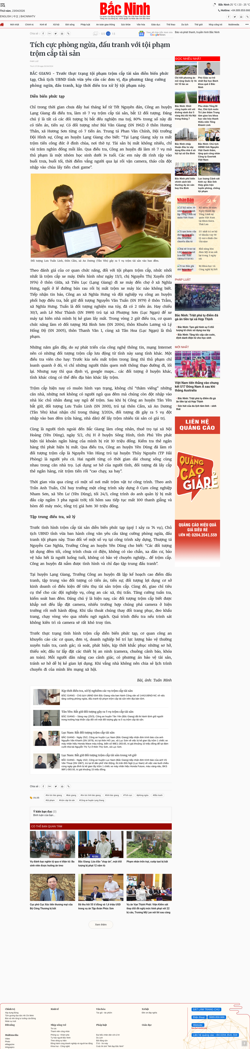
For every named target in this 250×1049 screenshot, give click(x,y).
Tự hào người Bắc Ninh (61, 1038)
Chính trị (10, 1009)
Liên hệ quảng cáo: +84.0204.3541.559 (215, 1035)
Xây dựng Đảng (11, 1013)
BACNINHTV (28, 16)
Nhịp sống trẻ (58, 1025)
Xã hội (145, 1009)
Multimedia (11, 1035)
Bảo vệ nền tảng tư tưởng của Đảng (20, 1018)
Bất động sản (102, 1040)
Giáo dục (147, 1025)
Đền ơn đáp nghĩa (149, 1013)
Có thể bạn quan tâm (46, 826)
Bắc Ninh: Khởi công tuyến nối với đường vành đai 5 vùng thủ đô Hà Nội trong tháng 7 (185, 112)
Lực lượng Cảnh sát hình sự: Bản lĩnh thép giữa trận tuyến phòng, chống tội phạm (209, 185)
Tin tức (54, 1028)
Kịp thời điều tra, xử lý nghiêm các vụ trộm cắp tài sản (97, 691)
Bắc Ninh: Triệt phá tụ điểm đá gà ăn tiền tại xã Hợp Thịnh (196, 400)
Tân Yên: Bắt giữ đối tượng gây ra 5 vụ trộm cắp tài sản (97, 711)
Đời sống (10, 1025)
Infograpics (9, 1047)
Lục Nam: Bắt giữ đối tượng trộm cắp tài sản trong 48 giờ (98, 755)
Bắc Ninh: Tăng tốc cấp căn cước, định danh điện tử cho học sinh (195, 336)
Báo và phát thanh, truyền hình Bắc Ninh (197, 32)
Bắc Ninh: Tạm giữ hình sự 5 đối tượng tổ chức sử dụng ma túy (195, 329)
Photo (7, 1041)
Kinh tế (55, 1009)
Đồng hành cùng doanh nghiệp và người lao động (72, 1043)
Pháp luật (101, 1025)
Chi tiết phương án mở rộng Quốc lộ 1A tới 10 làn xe (186, 81)
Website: (198, 1025)
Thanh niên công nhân (60, 1031)
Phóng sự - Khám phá (60, 1035)
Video (7, 1039)
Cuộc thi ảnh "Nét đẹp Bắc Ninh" (110, 1046)
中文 (15, 16)
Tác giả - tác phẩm (104, 1013)
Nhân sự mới (10, 1021)
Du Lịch (99, 1038)
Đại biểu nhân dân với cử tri (108, 1035)
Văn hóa (100, 1009)
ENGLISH (5, 16)
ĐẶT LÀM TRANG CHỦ (206, 1009)
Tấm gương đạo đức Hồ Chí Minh (19, 1015)
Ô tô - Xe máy (102, 1043)
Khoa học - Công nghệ (60, 1046)
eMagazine (9, 1044)
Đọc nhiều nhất (188, 58)
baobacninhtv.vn (199, 1028)
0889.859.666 (216, 1017)
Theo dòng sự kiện (59, 1040)
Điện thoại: (199, 1017)
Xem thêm (101, 924)
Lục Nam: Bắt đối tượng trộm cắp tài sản (88, 732)
